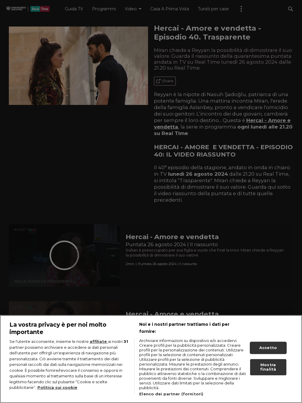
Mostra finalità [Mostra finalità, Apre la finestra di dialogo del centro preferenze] (268, 367)
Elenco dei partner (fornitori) (171, 394)
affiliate (99, 341)
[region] (151, 359)
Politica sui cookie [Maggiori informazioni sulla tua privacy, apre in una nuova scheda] (57, 387)
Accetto (268, 347)
